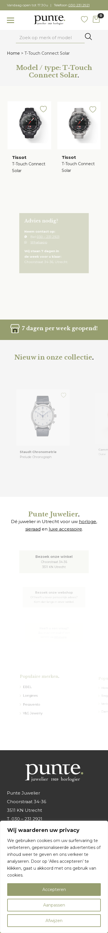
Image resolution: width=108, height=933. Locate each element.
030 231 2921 (79, 5)
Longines (32, 696)
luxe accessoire (65, 529)
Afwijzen (54, 920)
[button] (42, 112)
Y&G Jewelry (34, 710)
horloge (87, 521)
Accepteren (54, 889)
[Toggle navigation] (10, 20)
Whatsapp (41, 243)
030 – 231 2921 (49, 238)
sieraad (33, 529)
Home (13, 53)
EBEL (30, 688)
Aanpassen (54, 905)
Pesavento (33, 703)
